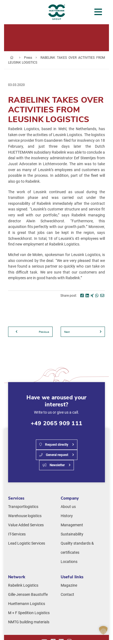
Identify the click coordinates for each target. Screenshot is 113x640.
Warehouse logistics (25, 516)
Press (28, 58)
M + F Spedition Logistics (29, 613)
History (67, 516)
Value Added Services (26, 525)
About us (68, 506)
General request (53, 455)
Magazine (69, 585)
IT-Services (17, 534)
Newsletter (54, 465)
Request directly (53, 445)
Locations (69, 561)
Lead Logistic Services (26, 543)
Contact (67, 594)
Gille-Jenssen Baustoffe (28, 594)
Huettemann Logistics (26, 603)
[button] (103, 630)
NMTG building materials (28, 622)
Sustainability (72, 534)
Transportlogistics (23, 506)
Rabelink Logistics (23, 585)
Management (72, 525)
